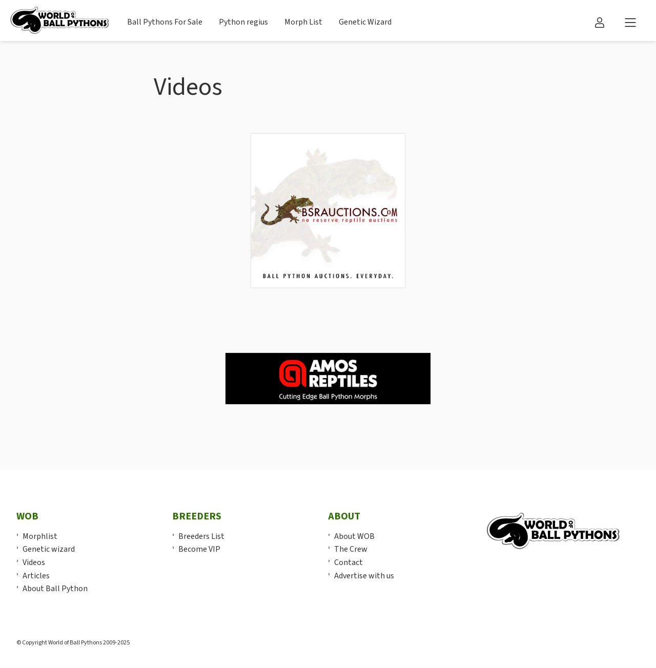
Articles (36, 575)
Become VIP (199, 549)
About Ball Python (55, 588)
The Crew (350, 549)
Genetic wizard (49, 549)
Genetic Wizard (365, 22)
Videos (34, 562)
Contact (348, 562)
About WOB (354, 536)
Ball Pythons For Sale (164, 22)
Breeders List (201, 536)
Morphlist (40, 536)
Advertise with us (364, 575)
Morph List (303, 22)
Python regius (243, 22)
